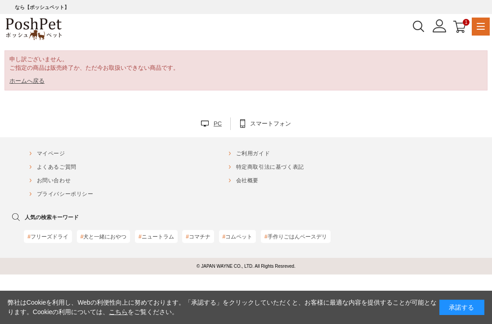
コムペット (238, 237)
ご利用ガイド (253, 153)
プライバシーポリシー (65, 194)
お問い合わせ (54, 180)
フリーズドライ (47, 237)
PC (218, 123)
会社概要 (247, 180)
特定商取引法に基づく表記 (270, 167)
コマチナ (198, 237)
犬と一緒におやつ (104, 237)
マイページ (51, 153)
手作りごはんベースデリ (295, 237)
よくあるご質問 (56, 167)
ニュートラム (156, 237)
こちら (118, 311)
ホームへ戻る (27, 80)
